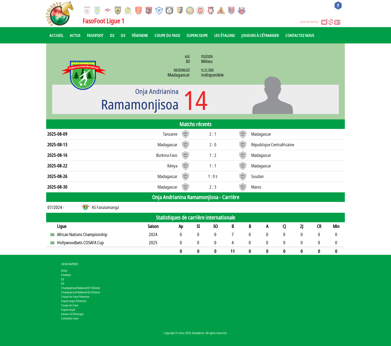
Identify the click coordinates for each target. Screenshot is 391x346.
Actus (75, 35)
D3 (123, 35)
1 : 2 (212, 155)
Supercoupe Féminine (73, 301)
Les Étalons (224, 35)
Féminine (140, 35)
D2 (112, 35)
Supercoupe (197, 35)
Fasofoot (95, 35)
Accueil (56, 35)
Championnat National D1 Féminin (80, 288)
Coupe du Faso (167, 35)
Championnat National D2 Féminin (80, 292)
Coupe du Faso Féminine (75, 296)
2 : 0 (212, 145)
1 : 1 (212, 166)
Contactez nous (299, 35)
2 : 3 (212, 187)
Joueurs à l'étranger (260, 35)
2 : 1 (212, 134)
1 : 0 (212, 176)
